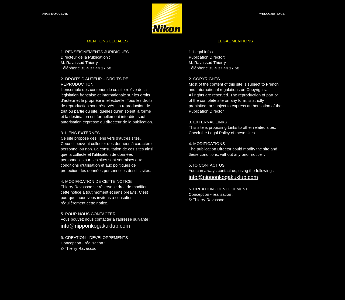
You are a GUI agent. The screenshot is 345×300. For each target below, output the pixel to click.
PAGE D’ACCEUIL (55, 13)
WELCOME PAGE (272, 13)
